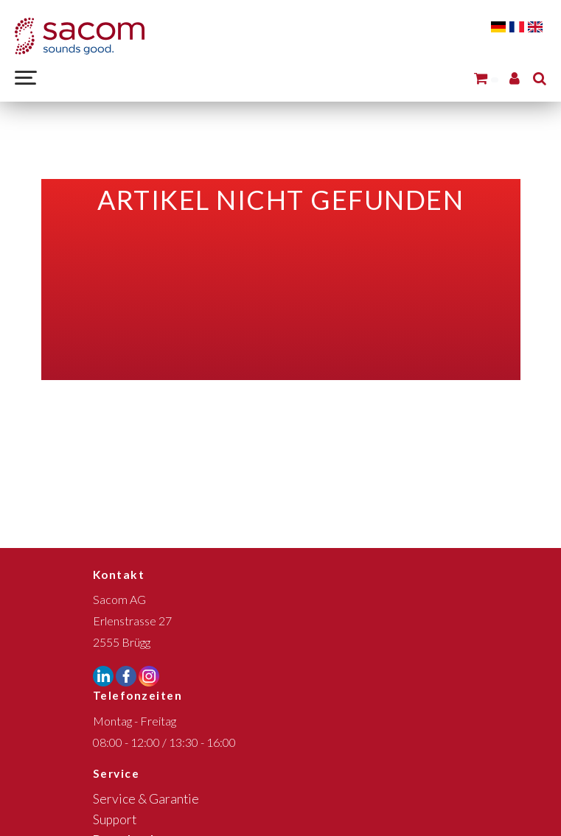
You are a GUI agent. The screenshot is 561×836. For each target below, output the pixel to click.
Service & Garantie (146, 799)
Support (114, 819)
